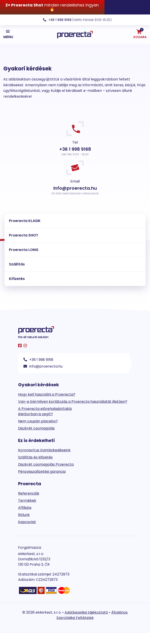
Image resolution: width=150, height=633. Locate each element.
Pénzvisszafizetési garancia (42, 471)
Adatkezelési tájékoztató (86, 612)
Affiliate (24, 507)
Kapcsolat (27, 521)
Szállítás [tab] (17, 264)
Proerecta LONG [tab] (23, 249)
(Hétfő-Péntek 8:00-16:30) (77, 20)
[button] (9, 34)
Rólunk (24, 514)
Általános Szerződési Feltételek (92, 615)
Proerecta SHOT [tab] (23, 235)
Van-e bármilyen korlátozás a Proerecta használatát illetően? (72, 401)
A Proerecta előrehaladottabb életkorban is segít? (45, 411)
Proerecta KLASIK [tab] (25, 220)
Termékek (27, 500)
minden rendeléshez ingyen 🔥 (52, 7)
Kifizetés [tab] (17, 278)
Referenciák (28, 493)
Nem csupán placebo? (38, 421)
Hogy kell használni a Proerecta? (46, 394)
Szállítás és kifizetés (35, 457)
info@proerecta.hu (42, 366)
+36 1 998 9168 (38, 359)
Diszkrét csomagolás (36, 428)
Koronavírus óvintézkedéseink (44, 450)
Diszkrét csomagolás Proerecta (46, 464)
